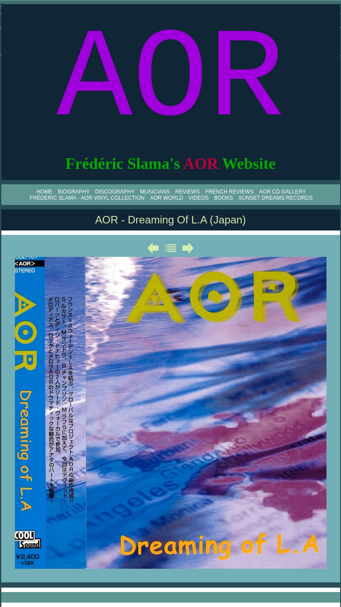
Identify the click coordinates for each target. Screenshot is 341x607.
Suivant (188, 248)
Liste (170, 248)
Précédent (153, 248)
